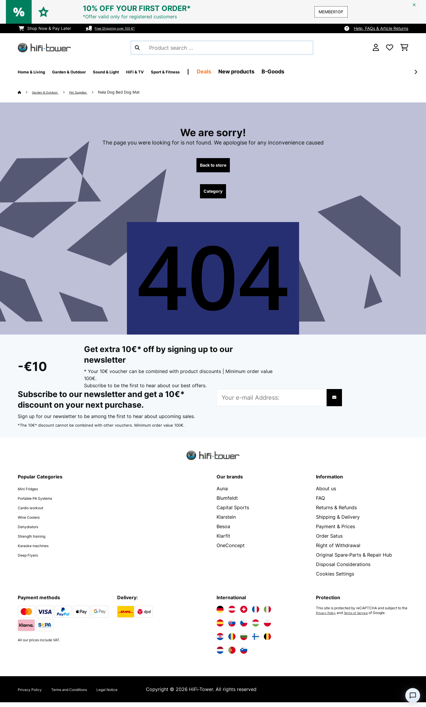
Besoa (223, 531)
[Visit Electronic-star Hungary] (255, 627)
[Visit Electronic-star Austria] (231, 614)
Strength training (36, 541)
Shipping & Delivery (338, 522)
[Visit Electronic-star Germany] (220, 614)
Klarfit (223, 541)
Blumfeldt (227, 503)
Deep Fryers (31, 560)
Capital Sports (233, 512)
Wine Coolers (33, 522)
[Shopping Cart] (404, 47)
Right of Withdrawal (338, 550)
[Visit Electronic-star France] (255, 614)
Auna (222, 493)
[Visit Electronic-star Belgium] (267, 641)
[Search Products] (222, 47)
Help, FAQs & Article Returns (381, 28)
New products (284, 71)
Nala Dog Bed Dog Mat (134, 92)
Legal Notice (131, 694)
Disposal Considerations (343, 569)
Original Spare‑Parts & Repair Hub (354, 560)
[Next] (415, 72)
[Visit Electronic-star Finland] (255, 641)
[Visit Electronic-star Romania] (231, 641)
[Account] (376, 47)
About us (326, 493)
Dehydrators (32, 531)
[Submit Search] (137, 47)
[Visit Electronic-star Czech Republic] (243, 627)
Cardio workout (35, 512)
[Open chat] (412, 695)
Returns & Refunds (336, 512)
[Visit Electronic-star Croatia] (220, 641)
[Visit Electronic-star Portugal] (231, 654)
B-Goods (320, 71)
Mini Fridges (31, 493)
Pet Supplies (90, 92)
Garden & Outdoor (50, 92)
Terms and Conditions (83, 694)
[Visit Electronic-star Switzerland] (243, 614)
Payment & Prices (335, 531)
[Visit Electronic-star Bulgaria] (243, 641)
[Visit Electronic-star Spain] (220, 627)
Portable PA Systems (41, 503)
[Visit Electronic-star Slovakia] (231, 627)
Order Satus (329, 541)
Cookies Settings (335, 578)
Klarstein (226, 522)
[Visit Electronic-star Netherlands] (220, 654)
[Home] (25, 92)
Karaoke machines (38, 550)
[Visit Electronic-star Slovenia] (243, 654)
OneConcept (231, 550)
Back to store (213, 166)
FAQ (320, 503)
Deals (251, 71)
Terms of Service (362, 618)
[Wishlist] (389, 47)
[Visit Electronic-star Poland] (267, 627)
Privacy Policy (328, 618)
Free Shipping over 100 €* (120, 28)
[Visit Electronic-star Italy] (267, 614)
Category (213, 194)
